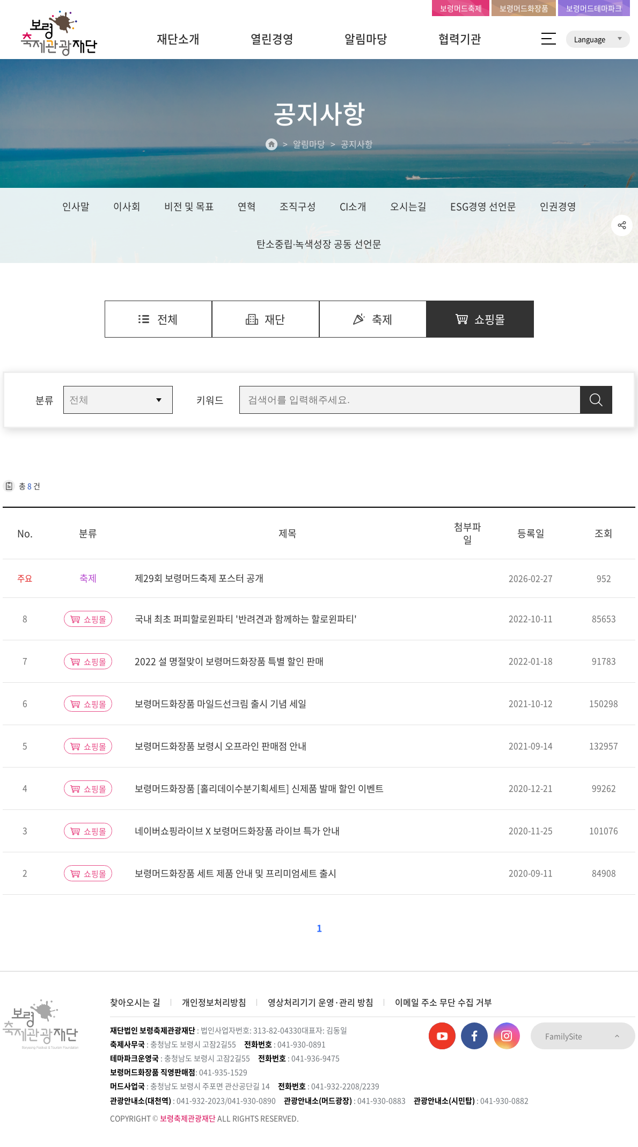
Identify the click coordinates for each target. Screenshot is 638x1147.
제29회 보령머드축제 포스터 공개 (202, 581)
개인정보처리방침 (214, 1002)
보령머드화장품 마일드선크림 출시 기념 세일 (226, 706)
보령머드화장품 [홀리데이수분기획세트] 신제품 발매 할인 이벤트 (266, 791)
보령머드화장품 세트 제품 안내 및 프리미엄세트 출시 (241, 876)
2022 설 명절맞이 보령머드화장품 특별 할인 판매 (234, 663)
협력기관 (459, 38)
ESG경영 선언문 (483, 207)
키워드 (210, 402)
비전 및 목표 (189, 207)
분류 (44, 402)
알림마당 (365, 38)
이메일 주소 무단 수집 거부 (443, 1002)
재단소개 (178, 38)
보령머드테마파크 (594, 8)
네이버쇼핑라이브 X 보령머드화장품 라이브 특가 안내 (243, 833)
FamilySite (583, 1036)
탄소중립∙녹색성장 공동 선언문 (319, 245)
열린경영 (272, 38)
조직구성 (298, 207)
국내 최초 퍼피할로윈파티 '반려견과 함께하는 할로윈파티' (252, 621)
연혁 (247, 207)
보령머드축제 (461, 8)
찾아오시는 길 (135, 1002)
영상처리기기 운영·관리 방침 (320, 1002)
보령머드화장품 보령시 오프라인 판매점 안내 (226, 748)
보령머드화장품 (524, 8)
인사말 (76, 207)
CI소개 (353, 207)
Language (598, 39)
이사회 (127, 207)
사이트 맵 (548, 39)
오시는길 (408, 207)
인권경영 (558, 207)
